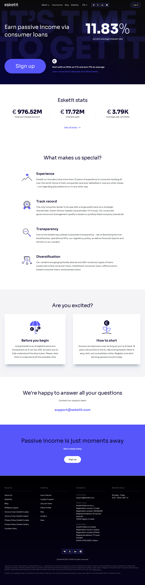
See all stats (70, 127)
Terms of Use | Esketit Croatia (17, 512)
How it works (57, 5)
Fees (42, 520)
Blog (67, 5)
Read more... (97, 569)
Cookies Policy (11, 529)
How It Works (45, 495)
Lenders (43, 516)
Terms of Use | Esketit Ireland (16, 516)
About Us (8, 495)
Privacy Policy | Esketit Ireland (17, 524)
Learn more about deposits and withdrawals (75, 71)
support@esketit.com (73, 410)
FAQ (42, 512)
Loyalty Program (47, 499)
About (44, 5)
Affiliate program (11, 508)
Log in (135, 5)
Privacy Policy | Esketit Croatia (17, 520)
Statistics (75, 5)
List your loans (46, 504)
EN (83, 5)
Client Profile (45, 508)
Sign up (25, 66)
